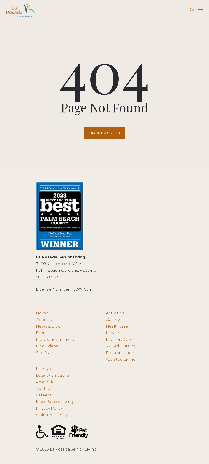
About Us (45, 319)
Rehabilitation (120, 352)
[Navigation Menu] (200, 9)
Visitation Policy (52, 415)
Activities (115, 313)
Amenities (46, 382)
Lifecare (114, 333)
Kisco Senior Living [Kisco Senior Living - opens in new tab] (54, 401)
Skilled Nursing (121, 346)
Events (42, 333)
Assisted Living (121, 359)
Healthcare (117, 326)
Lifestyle (44, 368)
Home (42, 313)
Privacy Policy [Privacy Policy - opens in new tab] (49, 408)
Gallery (113, 319)
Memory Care (119, 339)
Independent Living (56, 339)
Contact (44, 388)
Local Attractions (52, 375)
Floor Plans (47, 346)
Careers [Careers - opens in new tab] (43, 395)
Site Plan (44, 352)
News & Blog (48, 326)
